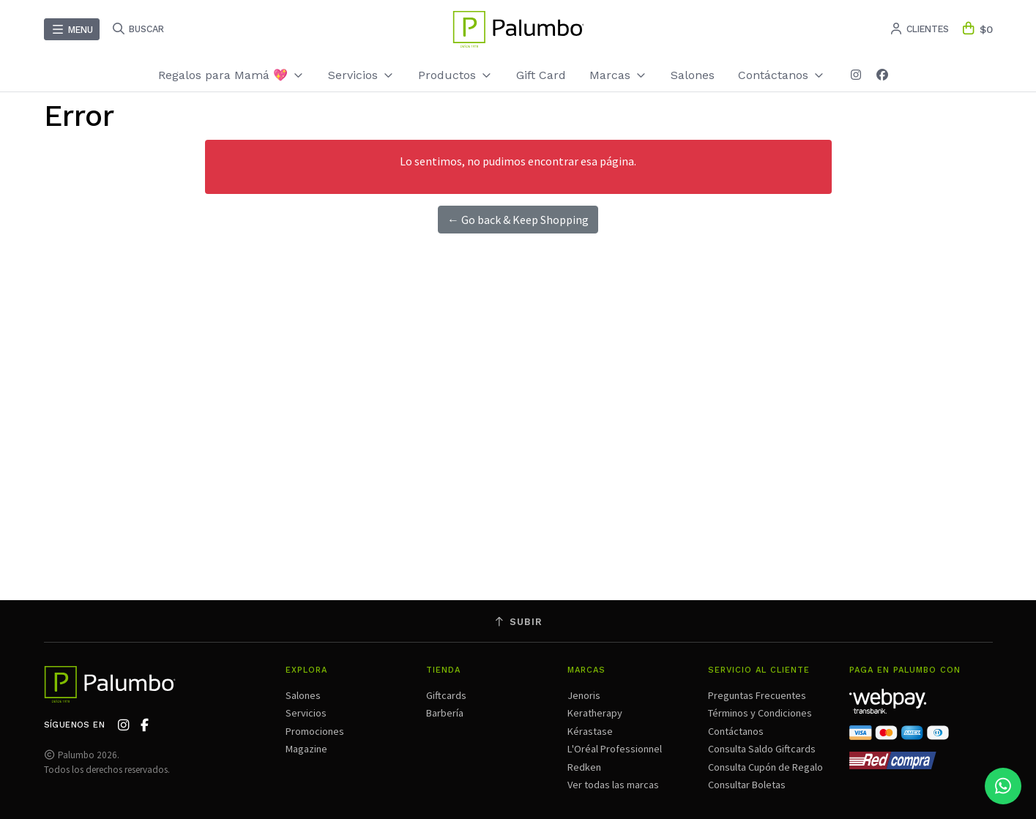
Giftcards (446, 695)
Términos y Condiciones (760, 712)
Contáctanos (781, 75)
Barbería (444, 712)
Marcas (618, 75)
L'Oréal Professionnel (614, 748)
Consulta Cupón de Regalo (765, 767)
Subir (518, 621)
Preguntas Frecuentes (757, 695)
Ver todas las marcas (613, 784)
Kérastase (590, 731)
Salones (693, 75)
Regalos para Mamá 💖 (231, 75)
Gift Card (541, 75)
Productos (455, 75)
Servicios (361, 75)
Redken (584, 767)
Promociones (315, 731)
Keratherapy (594, 712)
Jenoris (583, 695)
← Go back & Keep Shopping (518, 219)
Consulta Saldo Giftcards (762, 748)
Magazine (306, 748)
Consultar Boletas (747, 784)
